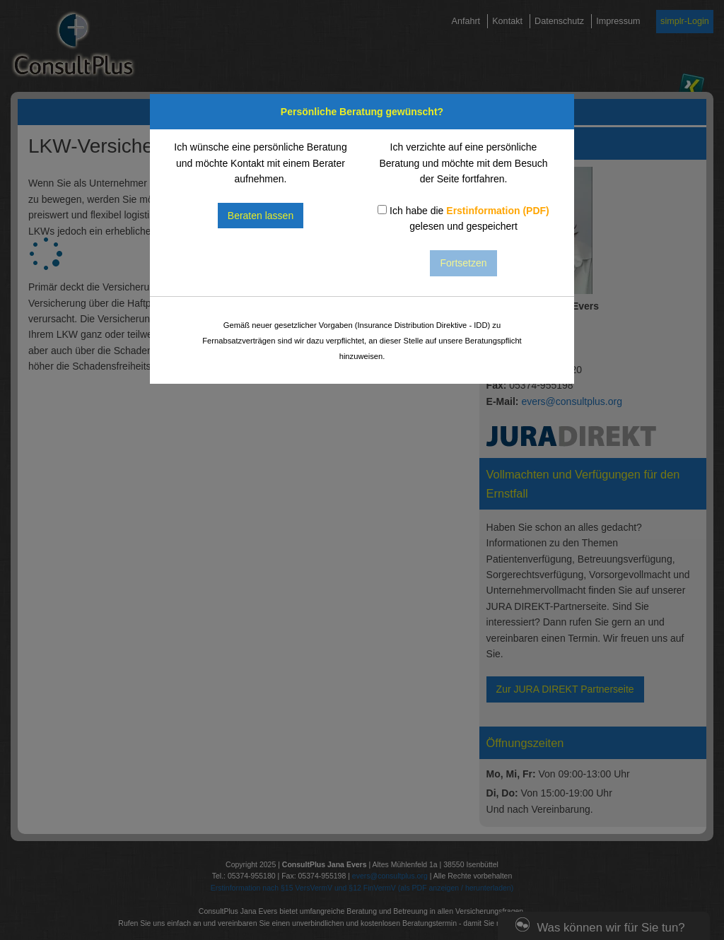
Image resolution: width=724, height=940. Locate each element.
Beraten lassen (260, 215)
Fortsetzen (463, 263)
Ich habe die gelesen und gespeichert (463, 218)
